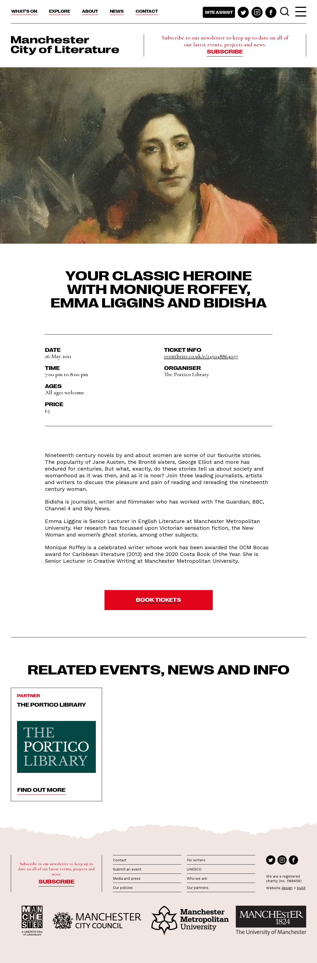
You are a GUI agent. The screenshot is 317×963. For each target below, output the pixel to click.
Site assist (219, 12)
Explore (59, 11)
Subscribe (225, 51)
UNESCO (194, 869)
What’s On (24, 11)
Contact (147, 11)
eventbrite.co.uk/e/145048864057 (201, 356)
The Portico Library (51, 704)
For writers (196, 860)
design (287, 888)
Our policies (123, 888)
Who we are (197, 878)
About (90, 11)
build (301, 888)
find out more (41, 789)
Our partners (197, 888)
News (117, 11)
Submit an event (127, 869)
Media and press (126, 878)
